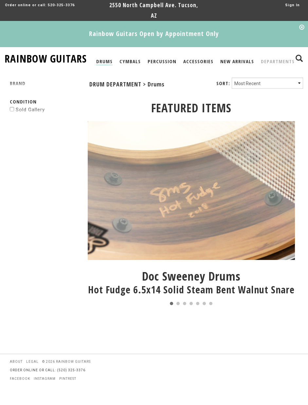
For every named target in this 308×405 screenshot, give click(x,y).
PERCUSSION (162, 61)
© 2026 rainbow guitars (66, 361)
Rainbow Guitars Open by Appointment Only (154, 33)
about (16, 361)
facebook (20, 378)
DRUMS (104, 61)
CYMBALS (130, 61)
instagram (45, 378)
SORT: (223, 83)
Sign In (292, 5)
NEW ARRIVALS (237, 61)
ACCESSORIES (198, 61)
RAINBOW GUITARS (46, 57)
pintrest (67, 378)
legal (32, 361)
